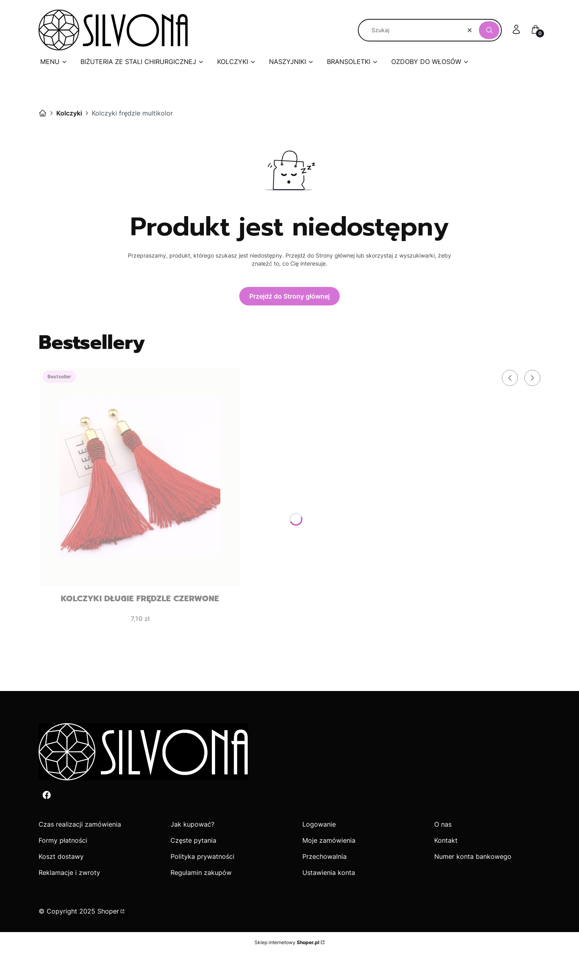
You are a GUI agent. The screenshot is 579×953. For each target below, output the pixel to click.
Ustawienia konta (328, 872)
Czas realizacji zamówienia (80, 824)
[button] (489, 30)
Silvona (43, 113)
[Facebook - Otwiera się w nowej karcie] (47, 795)
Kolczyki (69, 113)
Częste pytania (193, 840)
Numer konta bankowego (472, 856)
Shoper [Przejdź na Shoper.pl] (108, 911)
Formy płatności (63, 840)
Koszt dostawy (61, 856)
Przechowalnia (324, 856)
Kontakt (446, 840)
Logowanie (319, 824)
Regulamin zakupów (201, 872)
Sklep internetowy (287, 942)
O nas (443, 824)
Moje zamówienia (328, 840)
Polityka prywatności (202, 856)
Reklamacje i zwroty (69, 872)
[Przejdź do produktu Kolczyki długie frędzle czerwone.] (139, 476)
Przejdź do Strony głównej (289, 296)
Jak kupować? (192, 824)
